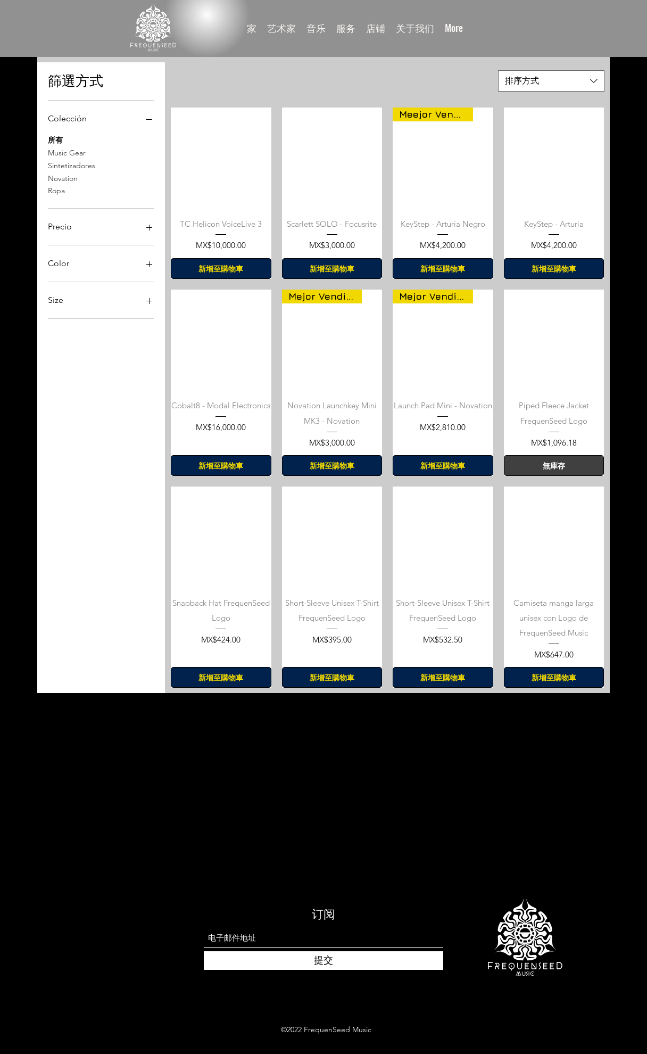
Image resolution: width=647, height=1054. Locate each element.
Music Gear (67, 152)
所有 (55, 139)
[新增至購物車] (221, 268)
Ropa (56, 190)
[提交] (323, 960)
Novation (63, 177)
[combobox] (551, 81)
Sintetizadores (71, 165)
